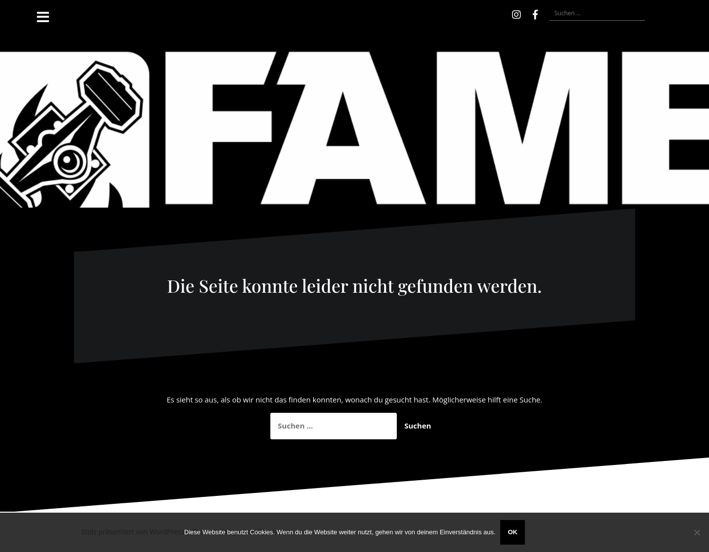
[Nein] (697, 532)
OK (512, 532)
